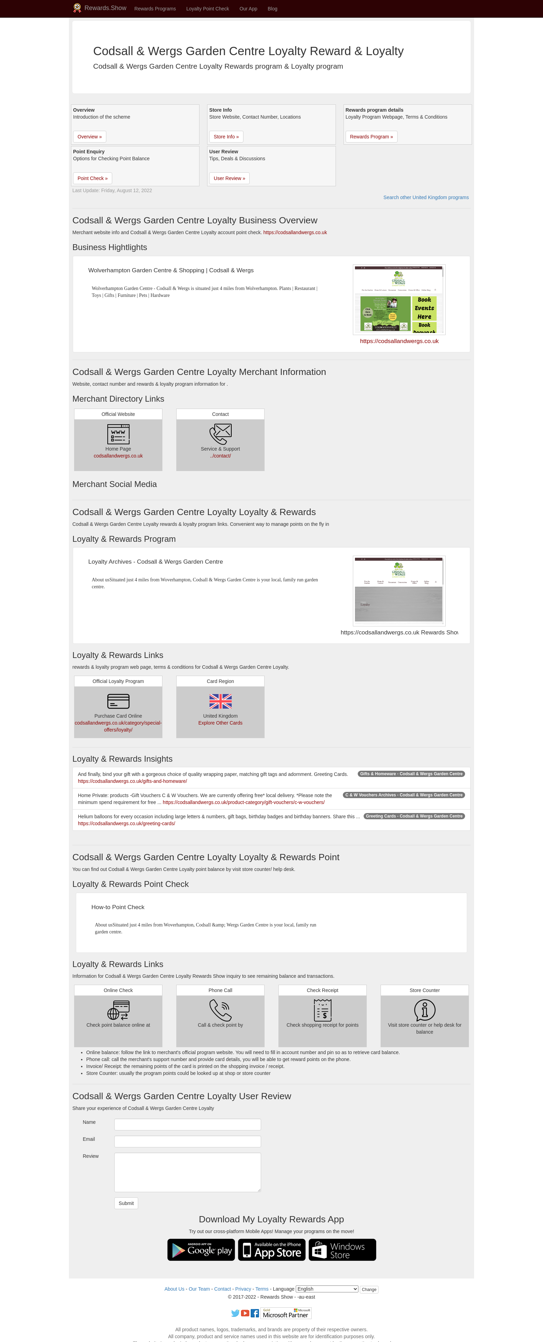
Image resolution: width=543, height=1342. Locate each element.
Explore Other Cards (220, 723)
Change (369, 1289)
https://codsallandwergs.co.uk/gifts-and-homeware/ (132, 781)
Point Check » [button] (93, 178)
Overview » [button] (90, 136)
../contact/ (220, 456)
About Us (174, 1289)
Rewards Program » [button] (371, 136)
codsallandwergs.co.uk (118, 456)
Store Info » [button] (226, 136)
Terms (261, 1289)
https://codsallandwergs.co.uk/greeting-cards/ (126, 823)
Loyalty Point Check (207, 8)
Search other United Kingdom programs (426, 197)
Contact (222, 1289)
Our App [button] (248, 8)
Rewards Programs (155, 8)
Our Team (199, 1289)
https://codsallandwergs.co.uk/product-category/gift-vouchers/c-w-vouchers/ (244, 802)
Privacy (243, 1289)
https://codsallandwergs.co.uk (295, 232)
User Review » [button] (229, 178)
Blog (272, 8)
